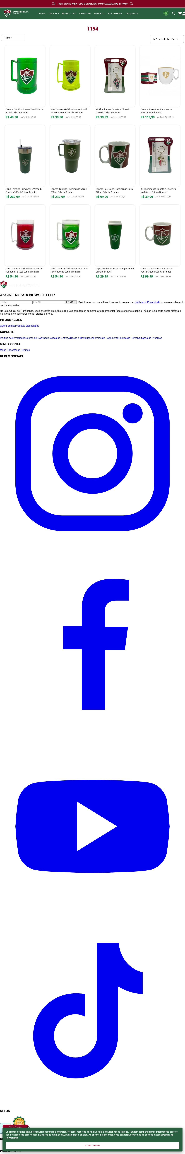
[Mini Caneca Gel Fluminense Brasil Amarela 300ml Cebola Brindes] (70, 83)
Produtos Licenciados (27, 325)
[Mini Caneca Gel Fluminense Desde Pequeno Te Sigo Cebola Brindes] (25, 242)
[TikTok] (92, 1104)
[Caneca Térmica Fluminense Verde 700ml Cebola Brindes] (70, 162)
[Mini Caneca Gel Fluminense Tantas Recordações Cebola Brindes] (70, 242)
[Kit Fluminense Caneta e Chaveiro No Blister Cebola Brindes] (160, 162)
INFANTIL (99, 13)
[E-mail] (48, 302)
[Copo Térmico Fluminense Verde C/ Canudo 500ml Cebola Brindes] (25, 162)
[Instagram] (92, 545)
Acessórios (115, 13)
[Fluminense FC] (20, 288)
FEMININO (85, 13)
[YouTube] (92, 918)
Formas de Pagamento (105, 338)
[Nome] (16, 302)
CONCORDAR (92, 1145)
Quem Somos (7, 325)
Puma (42, 13)
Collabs (54, 13)
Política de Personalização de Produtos (140, 338)
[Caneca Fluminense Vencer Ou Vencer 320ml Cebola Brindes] (160, 242)
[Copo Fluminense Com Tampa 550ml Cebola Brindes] (115, 242)
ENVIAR (70, 302)
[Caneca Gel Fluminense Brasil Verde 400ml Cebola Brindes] (25, 83)
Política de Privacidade (147, 302)
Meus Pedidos (22, 350)
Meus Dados (7, 350)
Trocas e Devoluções (81, 338)
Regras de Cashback (37, 338)
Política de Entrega (59, 338)
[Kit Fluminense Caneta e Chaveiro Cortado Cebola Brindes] (115, 83)
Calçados (132, 13)
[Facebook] (92, 732)
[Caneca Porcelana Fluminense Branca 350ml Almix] (160, 83)
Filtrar (8, 38)
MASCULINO (69, 13)
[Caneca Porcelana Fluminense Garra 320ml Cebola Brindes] (115, 162)
